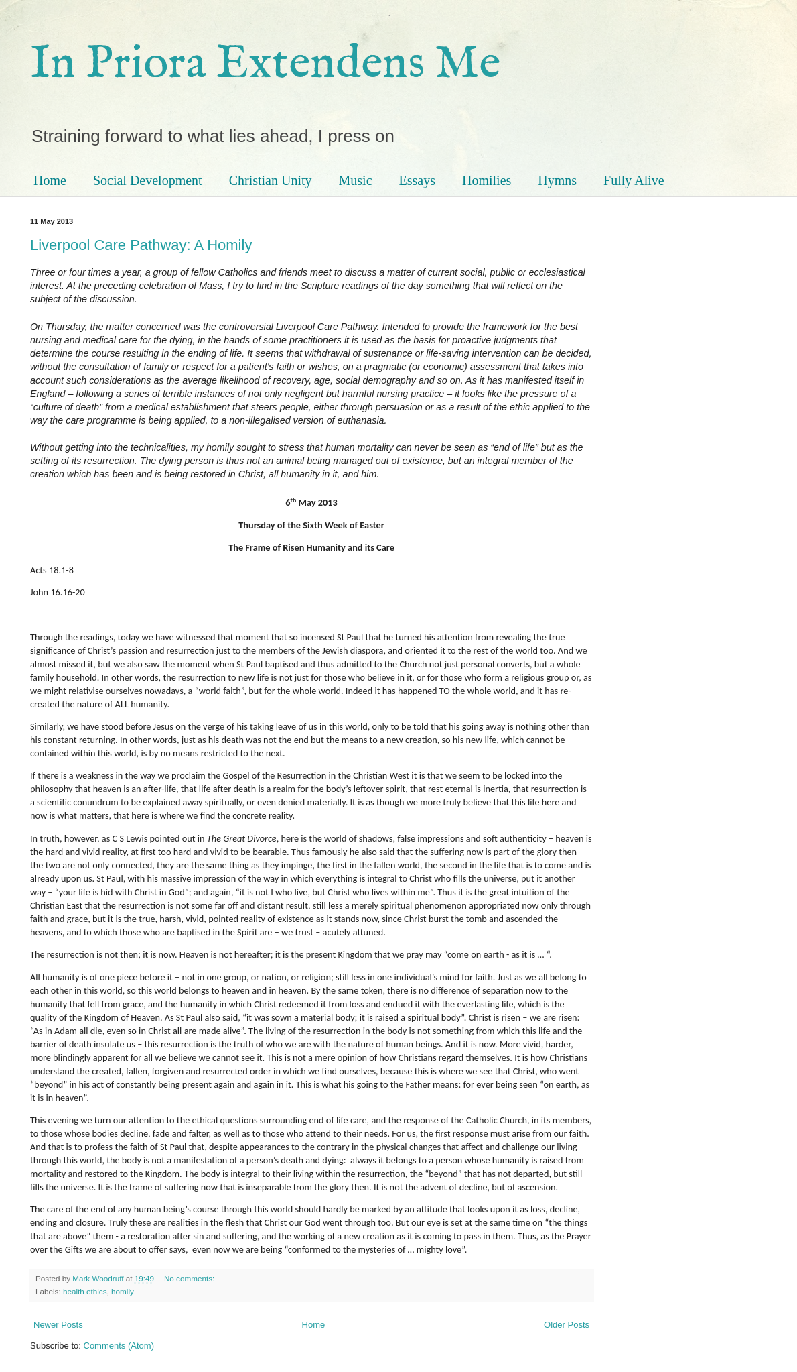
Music (355, 180)
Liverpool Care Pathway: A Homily (141, 245)
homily (122, 1291)
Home (49, 180)
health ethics (85, 1291)
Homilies (486, 180)
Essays (417, 180)
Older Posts (566, 1325)
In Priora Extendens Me (265, 64)
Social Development (147, 180)
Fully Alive (633, 180)
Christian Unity (270, 180)
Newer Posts (58, 1325)
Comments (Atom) (119, 1345)
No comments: (190, 1278)
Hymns (557, 180)
